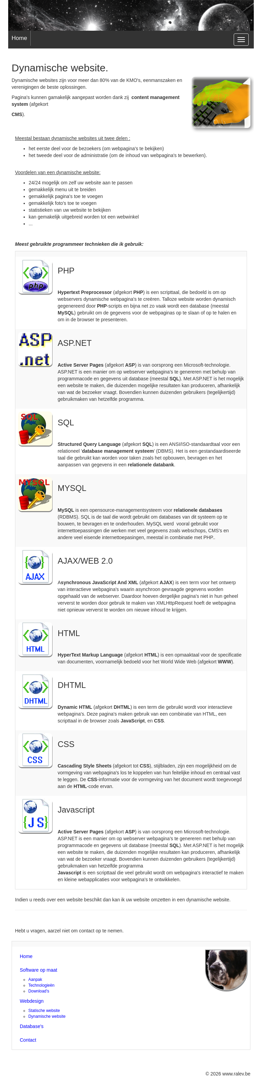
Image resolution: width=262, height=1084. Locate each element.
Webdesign (32, 1001)
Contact (28, 1040)
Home (19, 38)
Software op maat (38, 970)
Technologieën (41, 985)
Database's (32, 1026)
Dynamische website (47, 1016)
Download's (38, 991)
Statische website (44, 1010)
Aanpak (35, 979)
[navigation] (241, 39)
